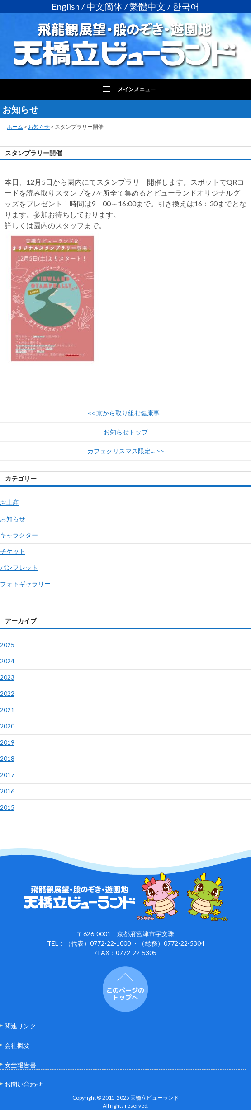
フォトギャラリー (25, 584)
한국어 (185, 6)
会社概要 (17, 1045)
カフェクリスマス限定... (125, 451)
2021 (7, 710)
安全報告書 (20, 1064)
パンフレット (19, 567)
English (66, 6)
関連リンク (20, 1026)
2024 (7, 661)
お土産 (9, 502)
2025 (7, 644)
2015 (7, 807)
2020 (7, 726)
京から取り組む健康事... (126, 413)
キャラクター (19, 535)
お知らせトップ (126, 432)
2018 (7, 758)
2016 (7, 791)
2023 (7, 677)
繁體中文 (147, 6)
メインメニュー (137, 89)
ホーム (15, 126)
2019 (7, 742)
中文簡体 (104, 6)
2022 (7, 693)
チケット (12, 551)
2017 (7, 775)
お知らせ (39, 126)
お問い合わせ (24, 1084)
